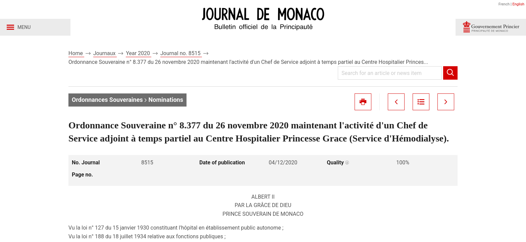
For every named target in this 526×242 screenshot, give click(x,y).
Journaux (105, 53)
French (504, 4)
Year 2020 (138, 53)
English (518, 4)
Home (76, 53)
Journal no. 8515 (181, 53)
